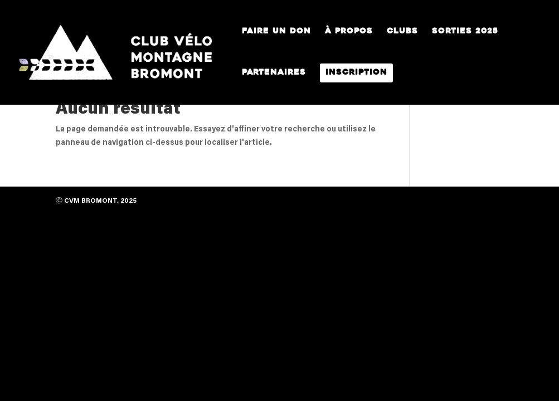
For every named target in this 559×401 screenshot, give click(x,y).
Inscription (356, 73)
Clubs (402, 32)
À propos (349, 32)
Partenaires (274, 73)
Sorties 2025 (465, 32)
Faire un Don (276, 32)
